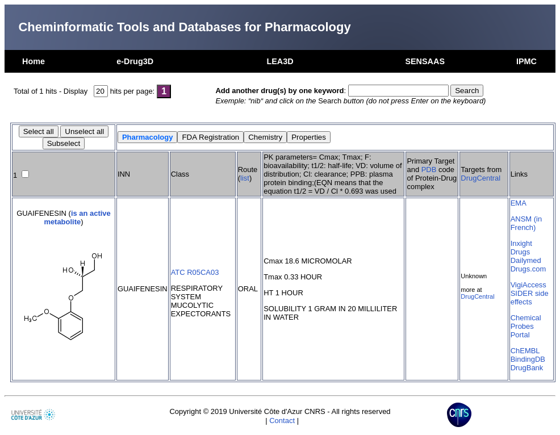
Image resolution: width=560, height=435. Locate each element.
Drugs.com (528, 269)
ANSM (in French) (526, 223)
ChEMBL (525, 350)
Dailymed (526, 260)
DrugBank (527, 367)
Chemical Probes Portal (526, 326)
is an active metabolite (77, 217)
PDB (429, 169)
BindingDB (528, 359)
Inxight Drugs (521, 247)
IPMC (526, 61)
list (244, 178)
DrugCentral (480, 178)
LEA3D (279, 61)
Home (33, 61)
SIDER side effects (530, 297)
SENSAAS (425, 61)
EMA (518, 203)
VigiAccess (528, 285)
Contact (282, 420)
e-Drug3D (134, 61)
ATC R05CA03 (195, 272)
